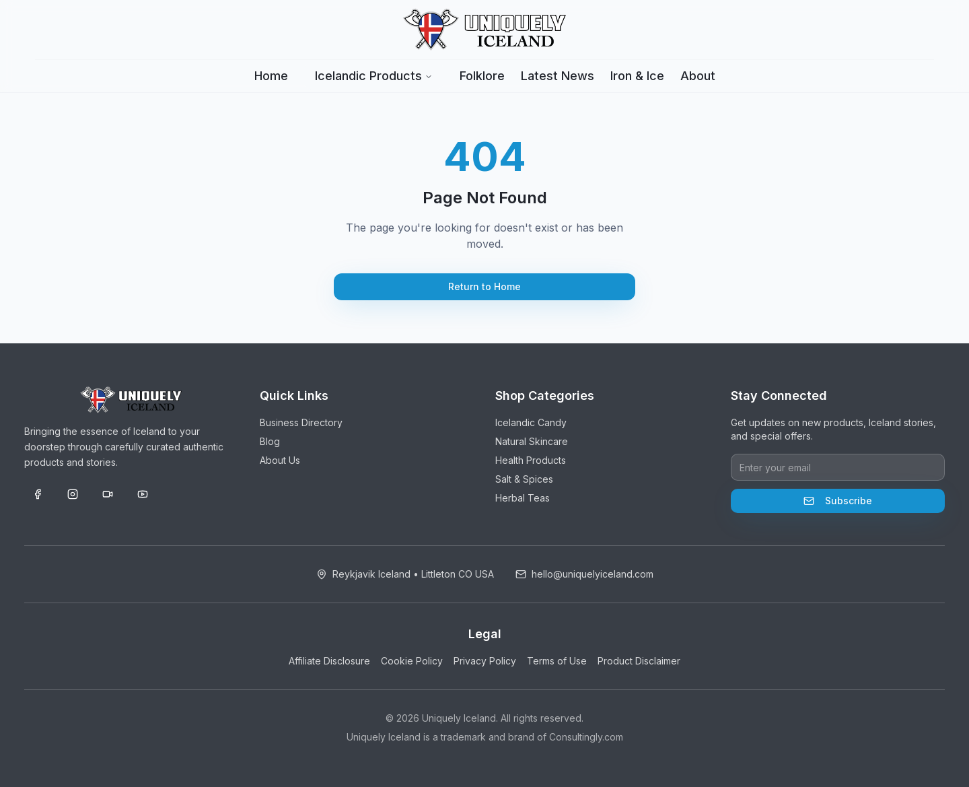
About (697, 76)
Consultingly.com (586, 737)
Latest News (557, 76)
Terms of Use (557, 660)
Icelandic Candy (531, 422)
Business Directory (301, 422)
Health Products (530, 460)
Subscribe (837, 500)
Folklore (482, 76)
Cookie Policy (412, 660)
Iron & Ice (637, 76)
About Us (280, 460)
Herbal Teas (522, 498)
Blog (270, 441)
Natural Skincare (531, 441)
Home (271, 76)
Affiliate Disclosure (329, 660)
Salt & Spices (524, 479)
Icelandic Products (374, 76)
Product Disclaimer (639, 660)
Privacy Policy (485, 660)
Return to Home (484, 286)
